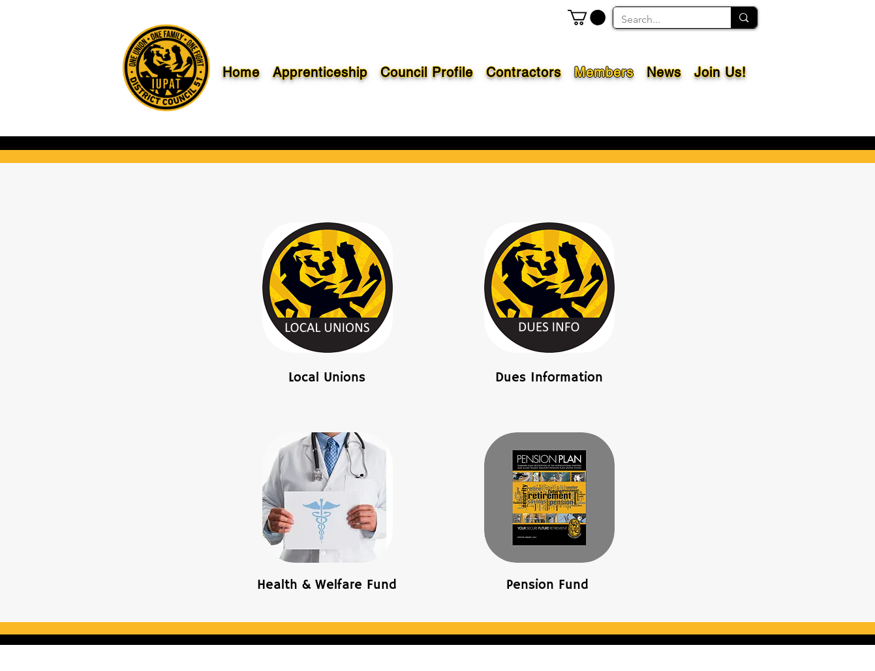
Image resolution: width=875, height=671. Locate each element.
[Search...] (662, 19)
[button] (587, 17)
